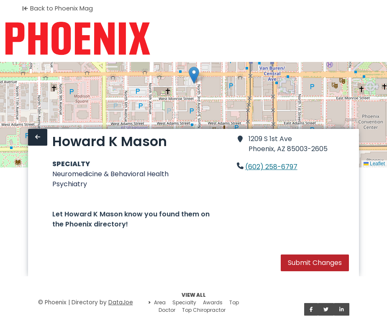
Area (160, 302)
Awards (213, 302)
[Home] (77, 38)
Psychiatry (69, 184)
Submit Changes (315, 262)
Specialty (184, 302)
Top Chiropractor (204, 310)
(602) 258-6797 (271, 167)
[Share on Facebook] (311, 309)
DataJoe (120, 302)
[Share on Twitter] (326, 309)
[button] (194, 75)
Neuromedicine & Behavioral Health (110, 174)
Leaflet (374, 164)
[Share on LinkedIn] (341, 309)
